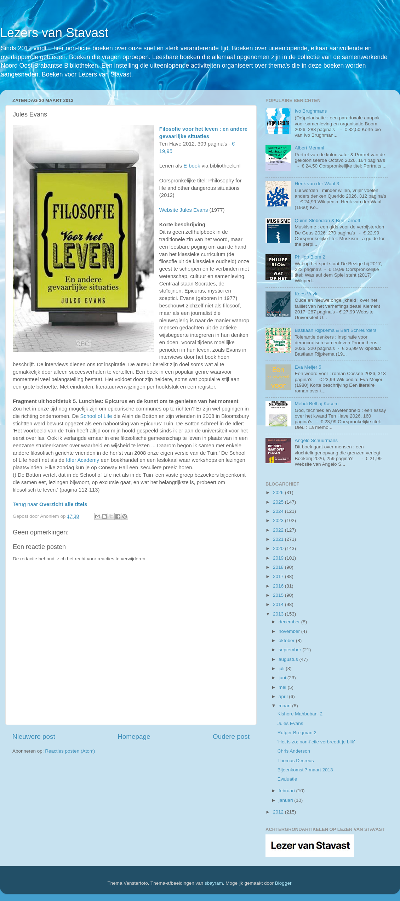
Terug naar (50, 504)
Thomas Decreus (296, 760)
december (290, 621)
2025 (279, 502)
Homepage (134, 736)
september (291, 649)
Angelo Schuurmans (316, 440)
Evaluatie (287, 779)
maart (285, 705)
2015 (279, 595)
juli (282, 668)
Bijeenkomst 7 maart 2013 (305, 769)
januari (286, 800)
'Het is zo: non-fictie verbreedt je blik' (316, 741)
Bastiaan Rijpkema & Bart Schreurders (335, 330)
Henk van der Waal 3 (317, 183)
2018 (279, 567)
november (290, 631)
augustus (289, 659)
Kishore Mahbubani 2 (300, 713)
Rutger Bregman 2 (297, 732)
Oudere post (231, 736)
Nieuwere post (33, 736)
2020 (279, 548)
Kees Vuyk (306, 293)
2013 (279, 614)
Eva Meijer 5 (308, 367)
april (284, 696)
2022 (279, 530)
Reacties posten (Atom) (70, 751)
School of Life (96, 416)
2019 (279, 558)
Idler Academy (82, 460)
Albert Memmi (309, 148)
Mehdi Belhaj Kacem (316, 403)
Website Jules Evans (183, 210)
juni (283, 677)
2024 (279, 511)
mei (283, 687)
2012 (279, 812)
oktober (287, 640)
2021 (279, 539)
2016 (279, 586)
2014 (279, 604)
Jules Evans (290, 723)
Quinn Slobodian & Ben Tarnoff (327, 220)
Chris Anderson (294, 751)
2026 (279, 492)
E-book (191, 166)
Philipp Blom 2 (310, 257)
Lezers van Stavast (54, 33)
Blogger (283, 883)
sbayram (214, 883)
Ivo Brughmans (311, 111)
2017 (279, 576)
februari (287, 790)
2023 (279, 520)
